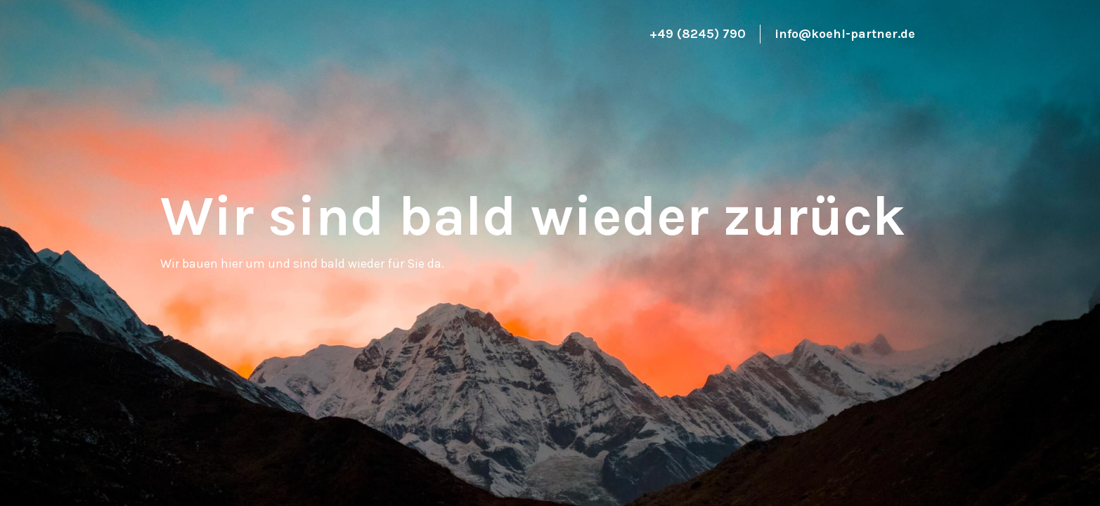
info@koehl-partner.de (845, 33)
